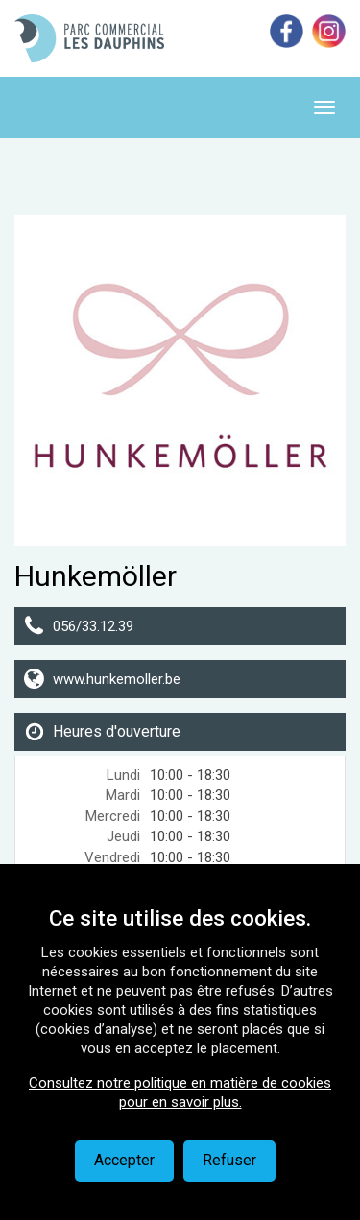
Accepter (124, 1160)
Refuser (229, 1160)
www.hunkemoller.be (116, 679)
